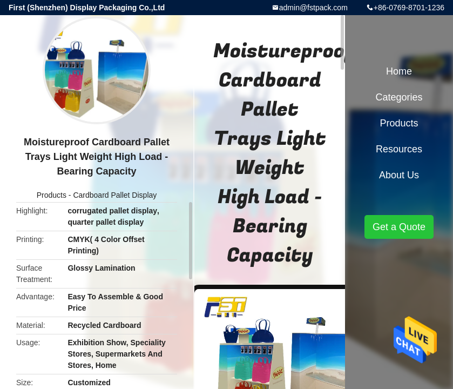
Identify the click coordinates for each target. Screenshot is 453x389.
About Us (399, 175)
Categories (398, 97)
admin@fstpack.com (313, 7)
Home (399, 71)
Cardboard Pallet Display (115, 195)
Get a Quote (399, 227)
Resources (399, 149)
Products (51, 195)
